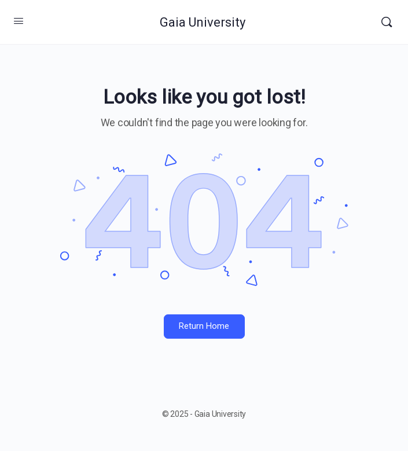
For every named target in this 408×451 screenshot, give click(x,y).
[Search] (387, 22)
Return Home (204, 326)
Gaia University (202, 22)
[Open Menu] (18, 21)
